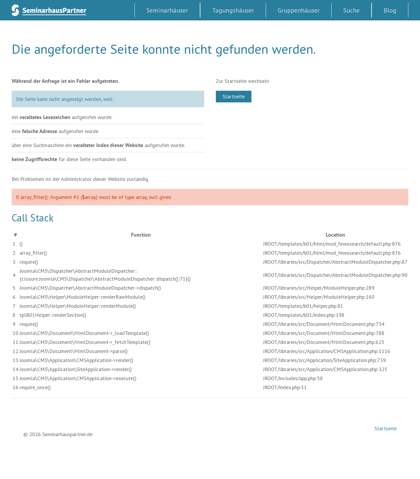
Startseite (234, 96)
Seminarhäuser (167, 10)
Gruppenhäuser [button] (299, 10)
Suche (351, 10)
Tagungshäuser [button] (233, 10)
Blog (390, 10)
